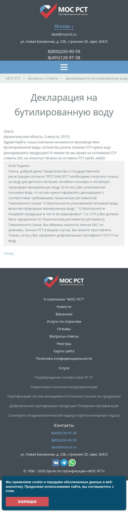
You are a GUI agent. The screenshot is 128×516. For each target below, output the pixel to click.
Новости (64, 306)
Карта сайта (64, 351)
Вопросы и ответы (43, 78)
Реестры (64, 343)
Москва (62, 26)
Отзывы (64, 328)
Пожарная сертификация (97, 405)
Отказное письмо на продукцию (94, 396)
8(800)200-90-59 (64, 51)
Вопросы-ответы (63, 336)
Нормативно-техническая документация (64, 387)
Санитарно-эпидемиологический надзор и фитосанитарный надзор (64, 415)
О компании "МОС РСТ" (64, 299)
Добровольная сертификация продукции (42, 405)
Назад (8, 253)
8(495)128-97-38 (64, 57)
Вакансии (64, 314)
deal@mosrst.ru (64, 34)
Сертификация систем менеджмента (37, 396)
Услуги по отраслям (64, 321)
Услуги (63, 368)
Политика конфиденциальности (64, 358)
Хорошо (27, 505)
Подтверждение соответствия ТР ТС (64, 377)
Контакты (64, 425)
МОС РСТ (13, 78)
